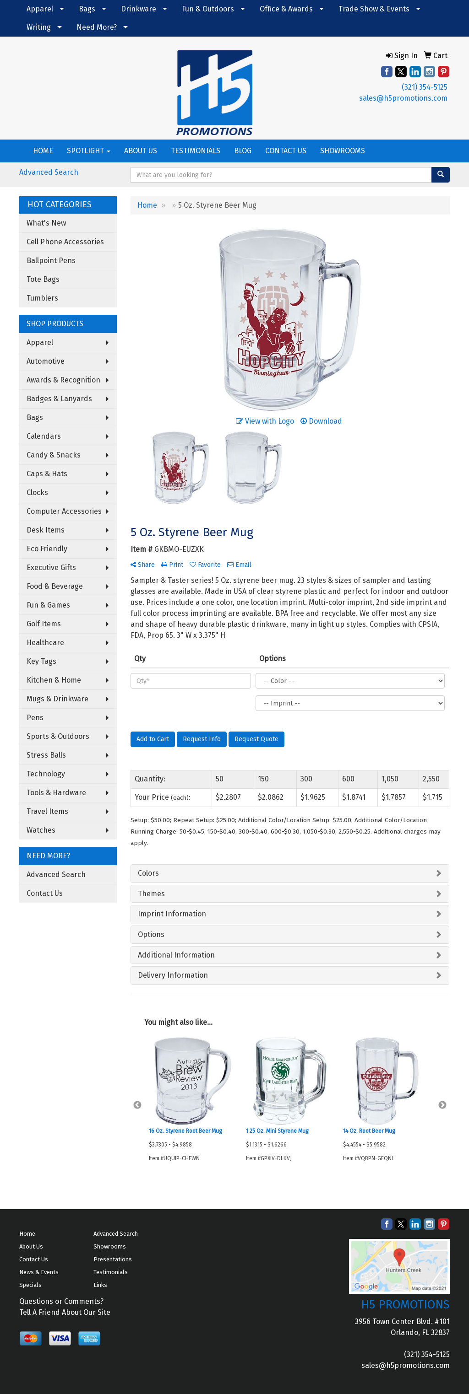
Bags (87, 9)
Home (27, 1233)
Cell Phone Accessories (65, 241)
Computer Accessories (64, 511)
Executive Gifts (51, 567)
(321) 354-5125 (424, 87)
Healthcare (45, 642)
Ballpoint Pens (51, 260)
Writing (39, 27)
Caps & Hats (47, 473)
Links (100, 1284)
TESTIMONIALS (195, 150)
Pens (35, 717)
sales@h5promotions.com (403, 98)
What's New (46, 223)
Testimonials (110, 1272)
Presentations (112, 1259)
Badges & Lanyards (59, 398)
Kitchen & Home (54, 680)
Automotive (46, 361)
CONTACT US (285, 150)
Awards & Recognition (63, 380)
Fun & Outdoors (208, 9)
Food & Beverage (55, 586)
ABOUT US (140, 150)
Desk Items (46, 530)
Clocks (37, 492)
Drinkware (138, 9)
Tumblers (42, 298)
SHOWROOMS (342, 150)
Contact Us (45, 893)
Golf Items (44, 623)
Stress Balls (46, 755)
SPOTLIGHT (88, 150)
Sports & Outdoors (58, 736)
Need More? (96, 27)
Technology (46, 774)
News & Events (39, 1272)
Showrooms (109, 1246)
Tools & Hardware (56, 792)
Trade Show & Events (373, 9)
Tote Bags (43, 279)
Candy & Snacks (54, 455)
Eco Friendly (47, 548)
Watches (41, 830)
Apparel (40, 9)
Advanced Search (48, 172)
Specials (30, 1284)
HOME (43, 150)
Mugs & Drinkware (57, 698)
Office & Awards (286, 9)
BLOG (242, 150)
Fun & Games (48, 605)
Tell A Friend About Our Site (64, 1312)
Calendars (44, 436)
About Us (31, 1246)
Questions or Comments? (61, 1301)
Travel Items (47, 811)
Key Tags (41, 661)
